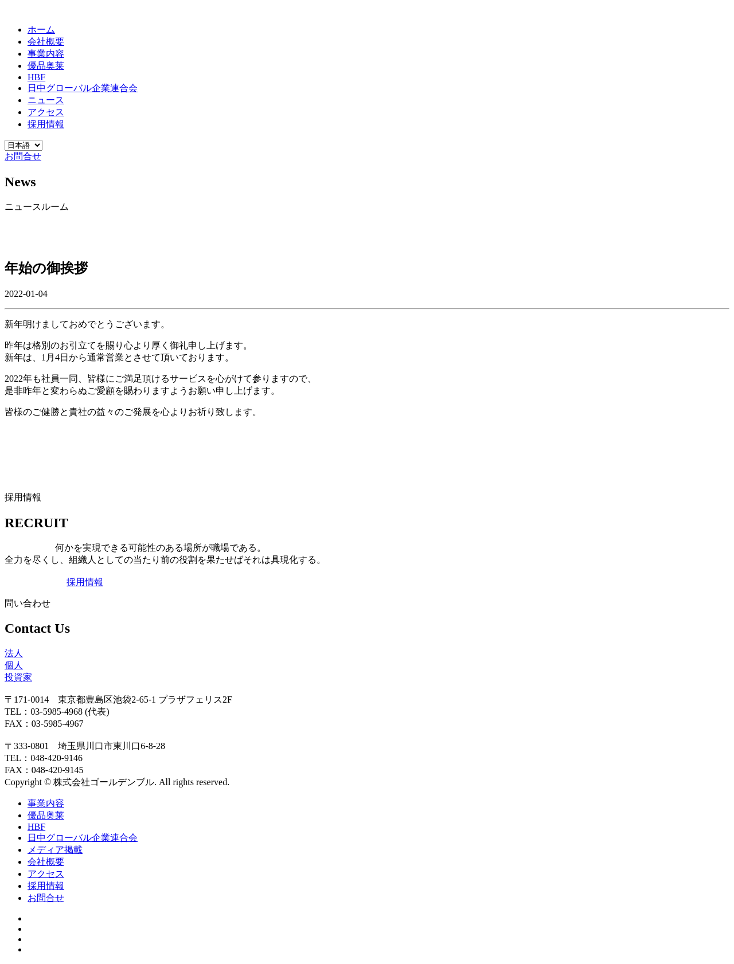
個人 (14, 665)
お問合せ (23, 156)
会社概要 (46, 41)
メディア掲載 (55, 850)
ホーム (41, 29)
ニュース (46, 100)
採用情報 (46, 124)
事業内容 (46, 53)
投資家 (18, 677)
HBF (36, 77)
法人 (14, 653)
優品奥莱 (46, 65)
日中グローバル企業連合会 (83, 88)
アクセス (46, 112)
